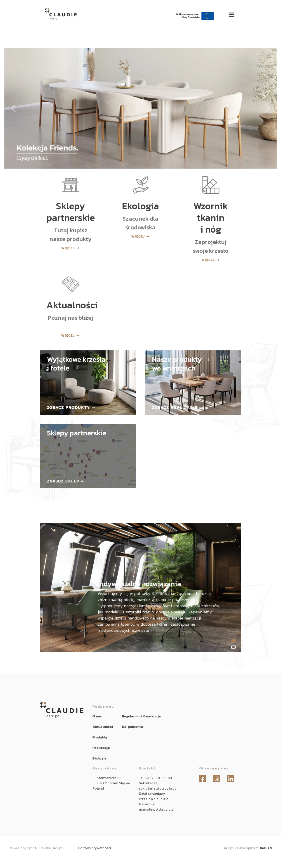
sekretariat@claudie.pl (157, 788)
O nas (97, 716)
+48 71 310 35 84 (158, 778)
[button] (140, 108)
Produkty (100, 737)
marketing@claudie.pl (156, 809)
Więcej (68, 248)
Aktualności (102, 726)
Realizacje (101, 747)
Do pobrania (132, 726)
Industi (266, 848)
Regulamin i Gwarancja (141, 716)
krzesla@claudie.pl (154, 799)
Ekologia (99, 758)
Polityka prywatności (94, 848)
